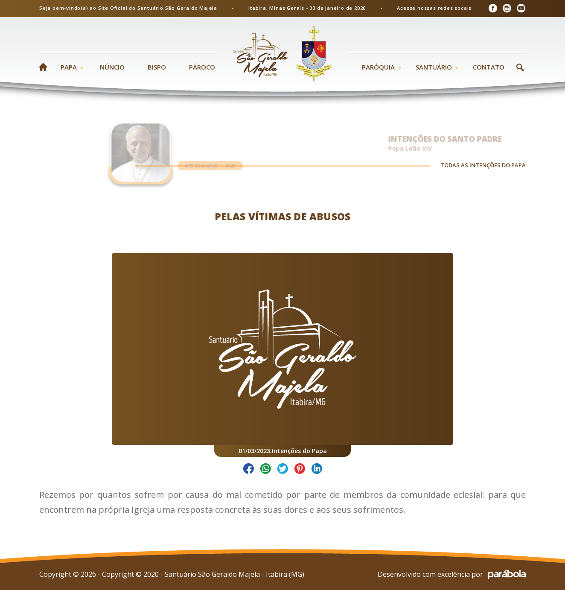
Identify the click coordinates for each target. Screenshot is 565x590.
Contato (488, 67)
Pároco (202, 67)
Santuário (434, 67)
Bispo (157, 67)
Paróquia (378, 67)
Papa (69, 67)
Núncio (112, 67)
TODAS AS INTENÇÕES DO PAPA (483, 167)
